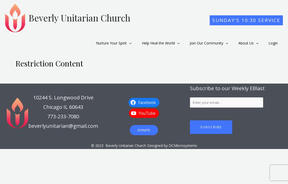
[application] (143, 41)
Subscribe (211, 124)
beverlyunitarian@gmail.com (63, 123)
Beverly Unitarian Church (79, 18)
